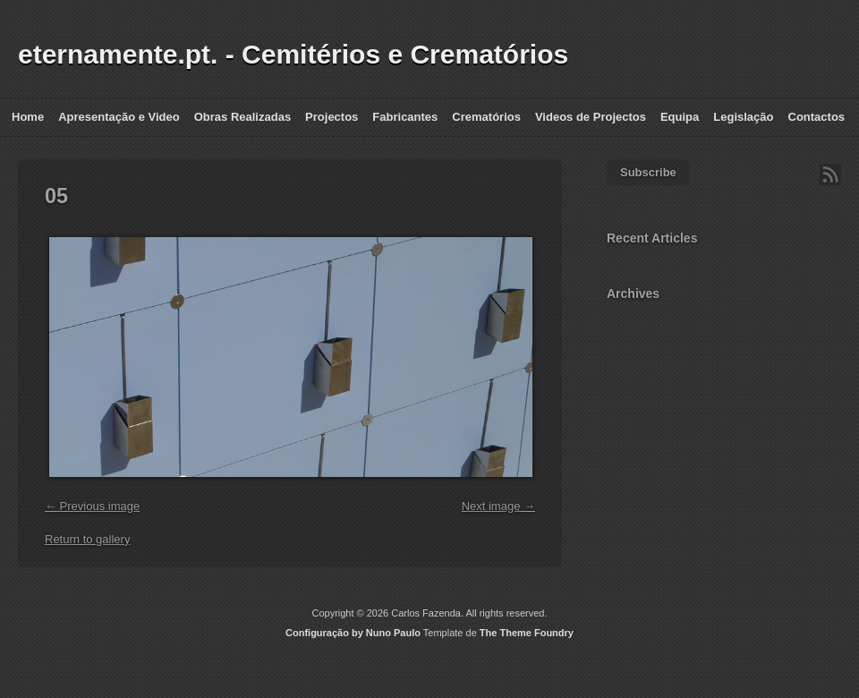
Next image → (498, 506)
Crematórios (486, 116)
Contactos (817, 116)
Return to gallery (87, 539)
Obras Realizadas (242, 116)
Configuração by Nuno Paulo (353, 632)
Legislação (743, 116)
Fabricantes (405, 116)
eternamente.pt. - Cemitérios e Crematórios (293, 54)
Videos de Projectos (590, 116)
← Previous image (92, 506)
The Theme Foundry (527, 632)
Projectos (331, 116)
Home (28, 116)
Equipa (679, 116)
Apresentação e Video (119, 116)
